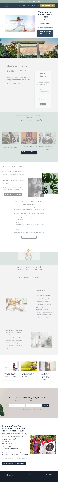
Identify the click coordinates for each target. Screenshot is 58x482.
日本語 (18, 5)
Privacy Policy (36, 474)
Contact (27, 5)
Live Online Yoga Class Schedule (47, 5)
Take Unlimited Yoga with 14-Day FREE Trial (45, 33)
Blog (35, 5)
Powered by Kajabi (53, 480)
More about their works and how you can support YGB (14, 463)
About (23, 5)
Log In (38, 5)
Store (31, 5)
